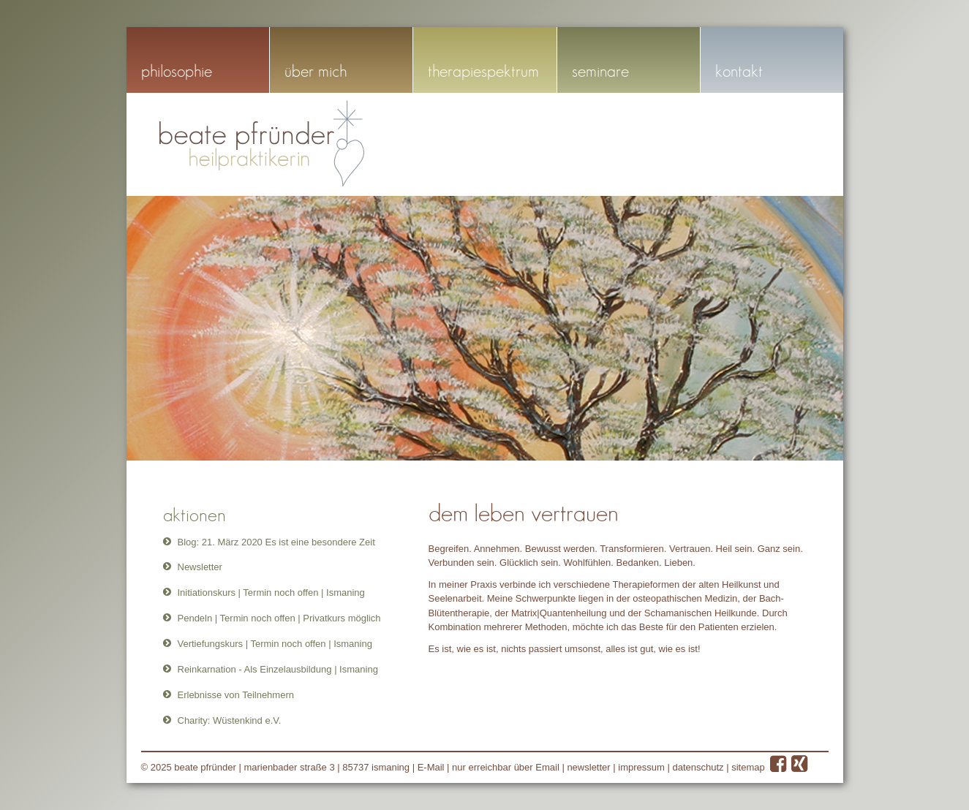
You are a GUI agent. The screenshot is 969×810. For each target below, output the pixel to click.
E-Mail (431, 767)
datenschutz (697, 767)
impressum (641, 767)
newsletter (588, 767)
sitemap (748, 767)
